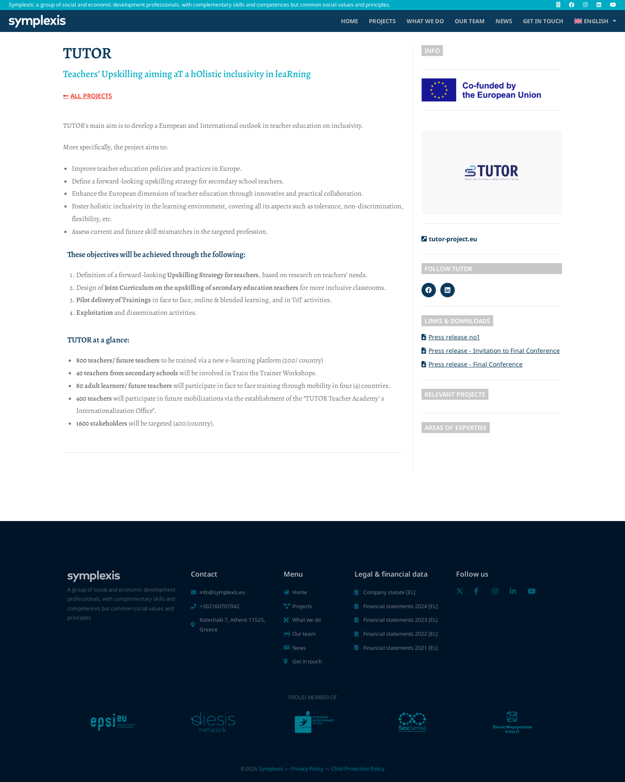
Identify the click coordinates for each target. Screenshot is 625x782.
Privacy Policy (307, 768)
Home (349, 21)
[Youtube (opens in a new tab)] (611, 4)
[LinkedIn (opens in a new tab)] (599, 4)
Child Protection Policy (358, 768)
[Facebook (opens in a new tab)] (572, 4)
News (503, 21)
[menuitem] (595, 21)
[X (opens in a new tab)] (558, 4)
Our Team (470, 21)
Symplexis (271, 768)
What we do (425, 21)
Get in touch (543, 21)
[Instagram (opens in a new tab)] (585, 4)
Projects (382, 21)
